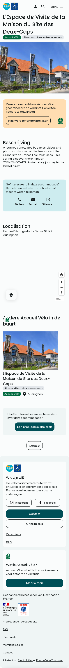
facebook (50, 502)
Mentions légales (13, 644)
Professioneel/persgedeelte (20, 621)
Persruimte (13, 534)
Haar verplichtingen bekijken (28, 120)
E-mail (33, 204)
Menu (54, 6)
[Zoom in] (61, 282)
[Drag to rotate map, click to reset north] (61, 292)
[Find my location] (61, 274)
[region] (34, 270)
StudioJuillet (25, 660)
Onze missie (34, 524)
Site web (48, 204)
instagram (21, 502)
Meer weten (34, 583)
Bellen (19, 204)
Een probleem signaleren (34, 427)
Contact (34, 445)
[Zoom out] (61, 287)
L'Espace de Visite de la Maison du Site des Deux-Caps (26, 378)
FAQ (9, 542)
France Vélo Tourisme (49, 660)
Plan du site (10, 637)
